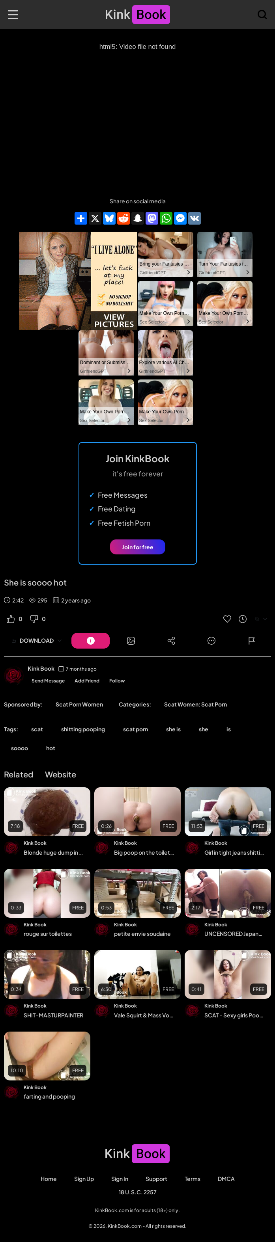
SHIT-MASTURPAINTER (53, 1015)
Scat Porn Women (79, 704)
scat (37, 729)
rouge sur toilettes (48, 933)
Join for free (137, 546)
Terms (192, 1178)
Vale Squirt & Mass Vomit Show (144, 1015)
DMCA (226, 1178)
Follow (117, 681)
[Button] (90, 641)
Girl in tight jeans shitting (234, 852)
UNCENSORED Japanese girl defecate (234, 933)
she (203, 729)
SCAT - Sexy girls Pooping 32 (234, 1015)
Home (49, 1178)
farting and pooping (49, 1096)
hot (50, 747)
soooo (19, 747)
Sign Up (84, 1178)
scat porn (135, 729)
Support (156, 1178)
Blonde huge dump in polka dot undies (54, 852)
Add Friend (87, 681)
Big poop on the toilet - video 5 (144, 852)
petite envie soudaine (142, 933)
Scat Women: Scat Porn (195, 704)
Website (60, 774)
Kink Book (41, 668)
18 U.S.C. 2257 (138, 1192)
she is (173, 729)
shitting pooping (83, 729)
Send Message (48, 681)
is (228, 729)
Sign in (119, 1178)
